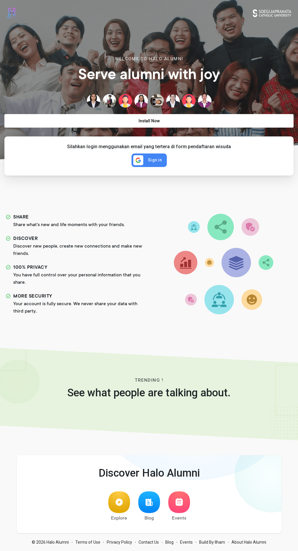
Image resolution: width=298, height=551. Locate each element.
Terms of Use (87, 542)
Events (179, 506)
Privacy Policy (119, 542)
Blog (149, 506)
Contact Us (149, 542)
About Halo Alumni (249, 542)
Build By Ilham (212, 542)
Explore (119, 506)
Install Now (149, 120)
